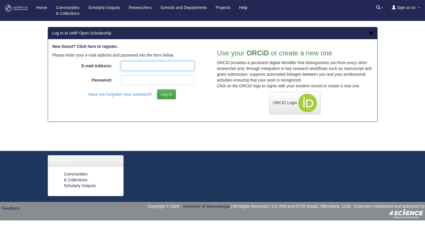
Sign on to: (406, 7)
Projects (223, 7)
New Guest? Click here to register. (85, 46)
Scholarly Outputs (104, 7)
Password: (102, 80)
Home (41, 7)
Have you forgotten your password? (120, 94)
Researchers (140, 7)
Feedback (10, 208)
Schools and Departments (184, 7)
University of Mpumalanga (206, 206)
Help (243, 7)
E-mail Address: (96, 66)
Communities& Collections (68, 10)
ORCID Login (295, 103)
